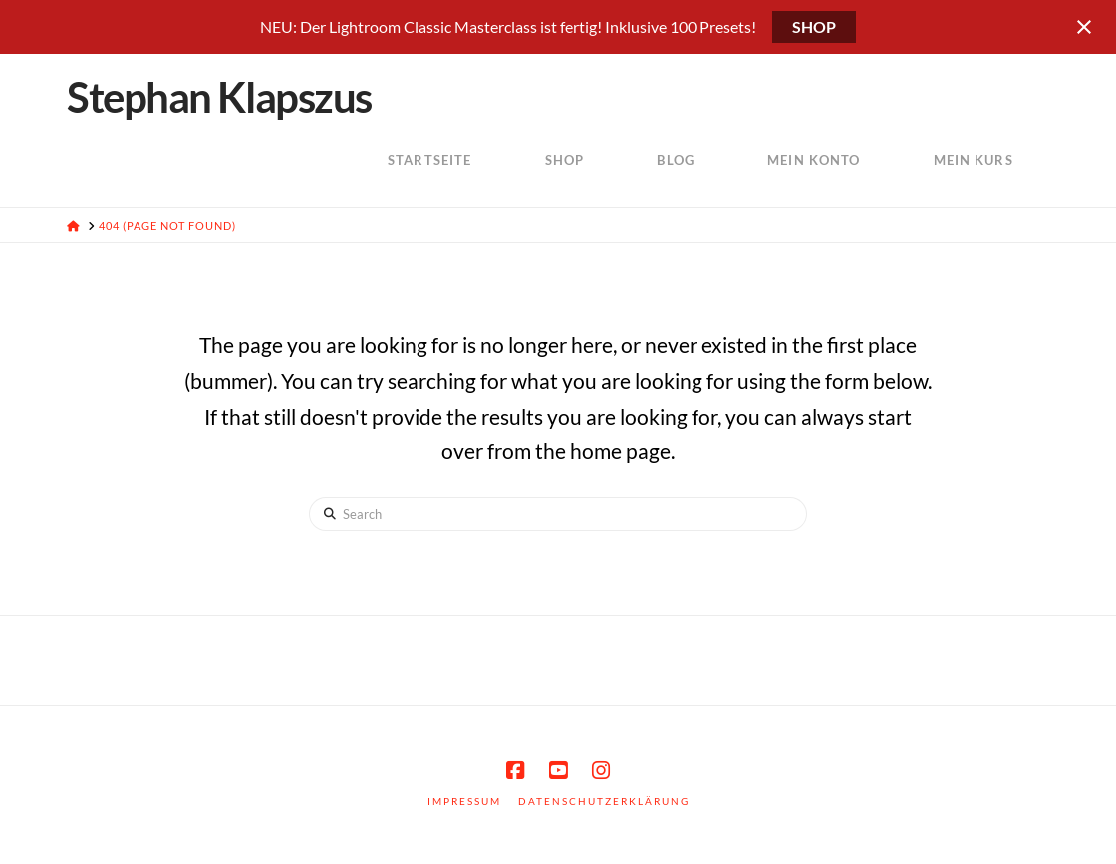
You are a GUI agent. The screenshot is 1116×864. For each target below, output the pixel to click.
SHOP (814, 26)
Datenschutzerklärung (604, 801)
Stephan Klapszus (219, 97)
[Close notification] (1084, 27)
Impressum (464, 801)
